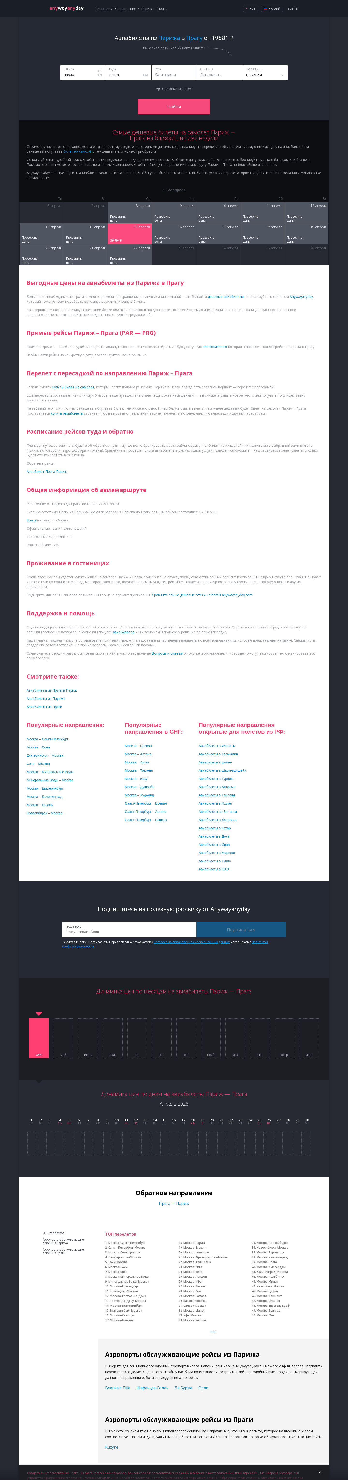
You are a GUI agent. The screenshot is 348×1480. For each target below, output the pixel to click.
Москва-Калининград (272, 1257)
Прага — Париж (174, 1203)
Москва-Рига (192, 1267)
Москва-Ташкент (269, 1296)
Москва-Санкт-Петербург (126, 1243)
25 (259, 1120)
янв (259, 1054)
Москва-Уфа (192, 1281)
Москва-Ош (265, 1315)
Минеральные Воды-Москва (128, 1281)
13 (145, 1120)
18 (193, 1120)
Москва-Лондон (195, 1277)
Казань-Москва (194, 1301)
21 (222, 1120)
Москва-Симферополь (124, 1252)
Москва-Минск (194, 1310)
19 (202, 1120)
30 (307, 1120)
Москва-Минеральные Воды (128, 1277)
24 (250, 1120)
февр (284, 1054)
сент (162, 1054)
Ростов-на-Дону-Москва (128, 1301)
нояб (211, 1054)
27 (279, 1120)
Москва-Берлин (194, 1320)
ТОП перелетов (53, 1233)
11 (126, 1120)
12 (136, 1120)
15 (164, 1120)
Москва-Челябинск (270, 1277)
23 (240, 1120)
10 (117, 1120)
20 (212, 1120)
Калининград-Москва (272, 1272)
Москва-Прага (267, 1262)
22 (231, 1120)
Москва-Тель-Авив (197, 1262)
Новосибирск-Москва (272, 1248)
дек (235, 1054)
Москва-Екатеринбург (126, 1306)
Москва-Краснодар (124, 1286)
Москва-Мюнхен (122, 1320)
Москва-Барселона (270, 1252)
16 (174, 1120)
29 (297, 1120)
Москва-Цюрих (268, 1291)
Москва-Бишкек (268, 1301)
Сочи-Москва (118, 1262)
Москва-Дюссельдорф (273, 1306)
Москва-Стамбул (122, 1315)
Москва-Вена (192, 1272)
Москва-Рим (192, 1291)
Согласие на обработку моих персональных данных (192, 942)
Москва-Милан (267, 1281)
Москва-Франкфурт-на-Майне (205, 1257)
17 (183, 1120)
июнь (88, 1054)
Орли (203, 1387)
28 (288, 1120)
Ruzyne (111, 1447)
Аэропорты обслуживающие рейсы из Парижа (63, 1241)
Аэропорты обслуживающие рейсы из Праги (63, 1251)
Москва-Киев (117, 1272)
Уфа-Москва (192, 1315)
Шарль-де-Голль (152, 1387)
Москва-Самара (194, 1296)
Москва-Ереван (194, 1248)
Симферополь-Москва (124, 1257)
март (309, 1054)
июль (112, 1054)
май (63, 1054)
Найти (174, 107)
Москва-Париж (194, 1243)
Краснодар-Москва (124, 1291)
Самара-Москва (194, 1306)
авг (137, 1054)
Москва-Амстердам (271, 1267)
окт (186, 1054)
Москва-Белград (269, 1310)
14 (155, 1120)
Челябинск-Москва (270, 1286)
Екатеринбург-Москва (126, 1310)
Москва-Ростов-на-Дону (128, 1296)
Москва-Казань (194, 1286)
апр (39, 1055)
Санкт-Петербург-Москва (126, 1248)
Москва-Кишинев (196, 1252)
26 (269, 1120)
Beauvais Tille (117, 1387)
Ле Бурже (183, 1387)
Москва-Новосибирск (272, 1243)
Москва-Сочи (118, 1267)
